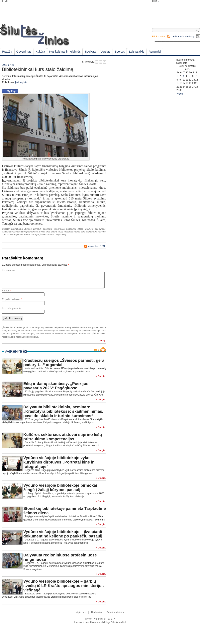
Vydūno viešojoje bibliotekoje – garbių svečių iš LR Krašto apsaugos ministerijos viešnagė (63, 585)
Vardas (6, 290)
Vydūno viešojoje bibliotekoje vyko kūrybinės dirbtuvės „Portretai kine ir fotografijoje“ (58, 462)
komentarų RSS (96, 246)
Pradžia (7, 51)
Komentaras (8, 270)
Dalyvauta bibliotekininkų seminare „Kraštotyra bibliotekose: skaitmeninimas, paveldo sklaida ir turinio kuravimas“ (63, 411)
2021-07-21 (8, 65)
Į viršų (102, 340)
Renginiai (155, 51)
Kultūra (40, 51)
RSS (96, 349)
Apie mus (81, 612)
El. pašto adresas (12, 299)
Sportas (120, 51)
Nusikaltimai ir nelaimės (65, 51)
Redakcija (96, 612)
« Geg (179, 93)
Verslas (105, 51)
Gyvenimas (23, 51)
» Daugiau (101, 376)
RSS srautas (158, 36)
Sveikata (90, 51)
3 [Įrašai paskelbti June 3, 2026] (183, 76)
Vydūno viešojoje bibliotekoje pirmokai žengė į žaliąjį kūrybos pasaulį (60, 487)
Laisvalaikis (136, 51)
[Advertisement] (175, 12)
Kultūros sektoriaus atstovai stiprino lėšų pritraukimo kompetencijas (62, 436)
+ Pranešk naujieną (183, 36)
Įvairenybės (21, 82)
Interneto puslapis (11, 308)
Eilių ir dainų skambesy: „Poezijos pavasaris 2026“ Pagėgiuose (55, 385)
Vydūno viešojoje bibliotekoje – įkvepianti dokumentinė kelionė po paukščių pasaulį (62, 533)
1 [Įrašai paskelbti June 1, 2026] (177, 76)
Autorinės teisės (115, 612)
